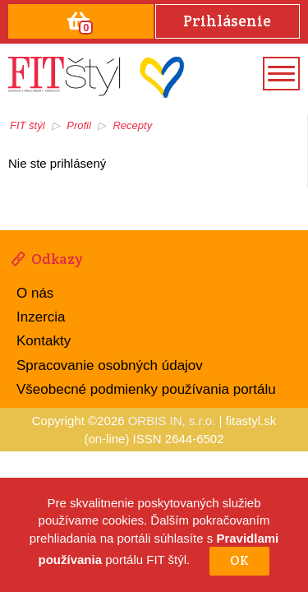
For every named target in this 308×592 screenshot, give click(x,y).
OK (239, 560)
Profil (79, 125)
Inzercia (41, 317)
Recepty (132, 125)
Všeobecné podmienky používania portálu (146, 389)
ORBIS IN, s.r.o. (172, 421)
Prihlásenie (227, 20)
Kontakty (43, 341)
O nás (34, 293)
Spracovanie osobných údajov (109, 365)
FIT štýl (27, 125)
